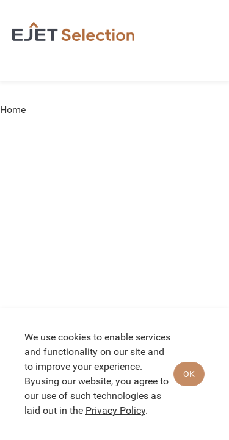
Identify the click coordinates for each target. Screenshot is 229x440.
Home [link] (13, 110)
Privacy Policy (115, 410)
